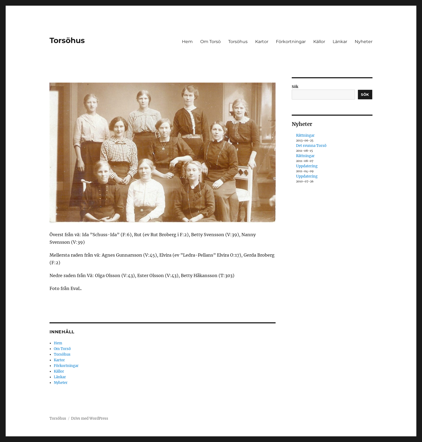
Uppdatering (307, 166)
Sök (295, 86)
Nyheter (363, 41)
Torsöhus (67, 40)
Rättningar (305, 135)
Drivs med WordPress (89, 418)
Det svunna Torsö (311, 145)
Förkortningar (291, 41)
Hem (187, 41)
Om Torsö (210, 41)
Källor (319, 41)
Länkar (340, 41)
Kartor (261, 41)
